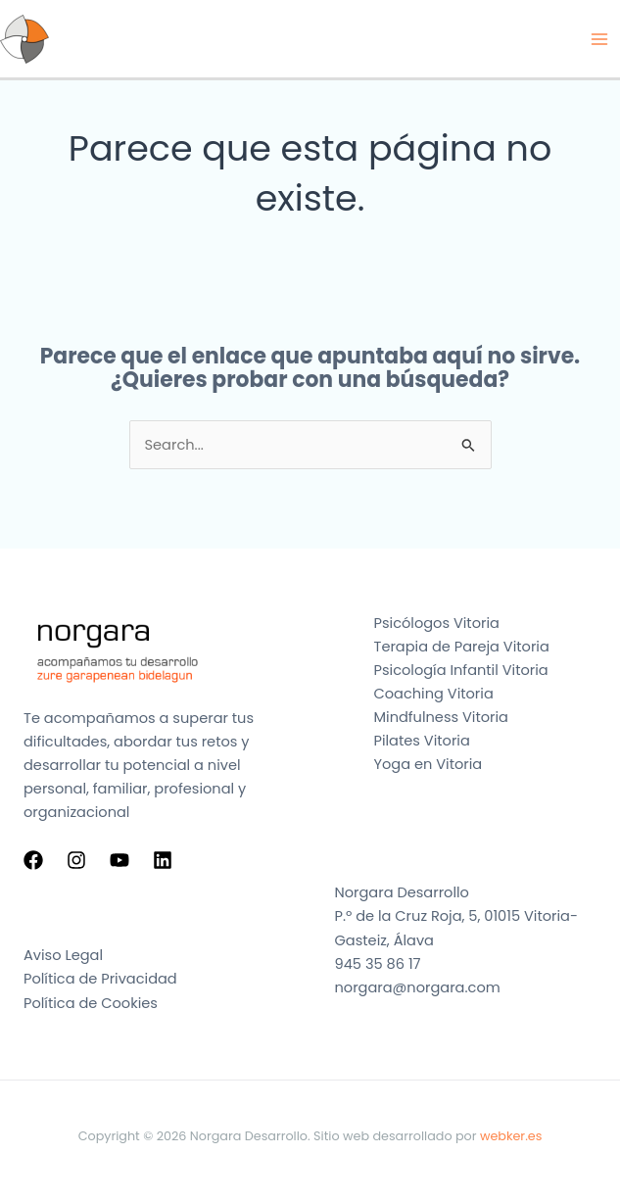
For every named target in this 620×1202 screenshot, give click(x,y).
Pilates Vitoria (422, 740)
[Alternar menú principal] (599, 39)
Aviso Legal (63, 955)
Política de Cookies (91, 1003)
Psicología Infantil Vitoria (461, 670)
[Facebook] (33, 860)
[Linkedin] (162, 860)
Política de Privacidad (100, 978)
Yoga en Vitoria (428, 764)
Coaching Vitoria (434, 693)
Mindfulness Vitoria (441, 717)
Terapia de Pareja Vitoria (461, 646)
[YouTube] (119, 860)
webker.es (511, 1136)
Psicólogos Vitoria (437, 623)
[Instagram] (76, 860)
